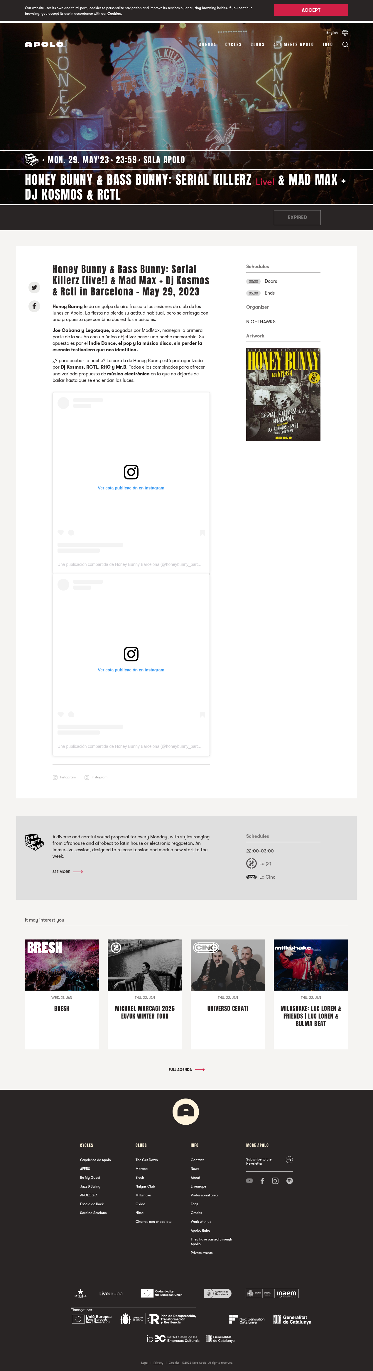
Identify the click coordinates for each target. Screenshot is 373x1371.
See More (67, 870)
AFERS (85, 1167)
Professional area (204, 1193)
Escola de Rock (92, 1202)
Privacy (158, 1360)
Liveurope (198, 1184)
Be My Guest (90, 1175)
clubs (258, 42)
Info (328, 42)
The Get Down (147, 1158)
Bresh (140, 1175)
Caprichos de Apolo (95, 1158)
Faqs (194, 1202)
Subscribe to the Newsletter (258, 1159)
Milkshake (143, 1193)
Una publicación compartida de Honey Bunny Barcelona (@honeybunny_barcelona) (134, 562)
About (195, 1175)
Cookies (114, 13)
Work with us (201, 1220)
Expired (297, 215)
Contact (197, 1158)
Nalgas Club (145, 1184)
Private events (201, 1251)
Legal (144, 1360)
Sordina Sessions (93, 1211)
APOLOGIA (88, 1193)
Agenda (208, 42)
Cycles (233, 42)
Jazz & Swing (90, 1184)
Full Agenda (186, 1068)
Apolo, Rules (200, 1228)
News (195, 1167)
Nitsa (140, 1211)
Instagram (68, 775)
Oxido (140, 1202)
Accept (311, 11)
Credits (196, 1211)
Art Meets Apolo (294, 42)
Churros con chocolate (153, 1220)
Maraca (142, 1167)
